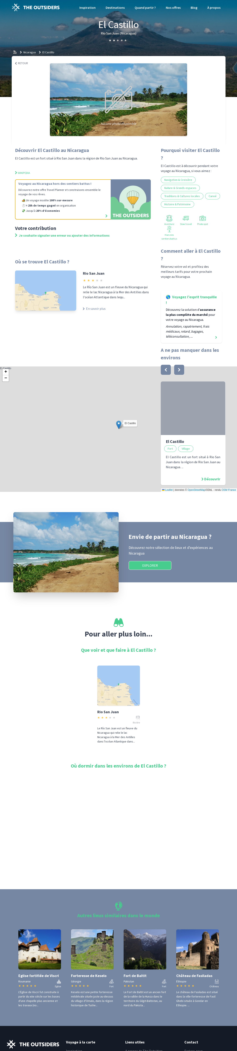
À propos (214, 7)
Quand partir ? (145, 7)
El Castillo (48, 52)
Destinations (115, 7)
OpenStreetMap (196, 490)
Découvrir (212, 479)
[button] (118, 425)
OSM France (229, 490)
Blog (194, 7)
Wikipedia (22, 173)
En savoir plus (94, 308)
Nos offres (173, 7)
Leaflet (167, 490)
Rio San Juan (93, 273)
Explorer (150, 565)
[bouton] (166, 370)
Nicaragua (29, 52)
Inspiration (87, 7)
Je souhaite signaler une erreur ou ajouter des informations (62, 235)
